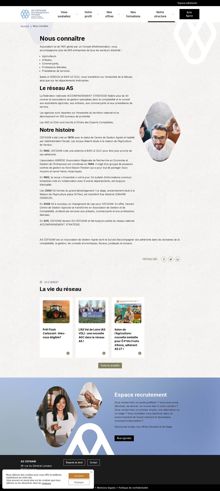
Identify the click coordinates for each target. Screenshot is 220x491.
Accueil (25, 26)
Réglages (79, 482)
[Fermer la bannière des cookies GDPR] (91, 472)
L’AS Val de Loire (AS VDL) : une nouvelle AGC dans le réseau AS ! (92, 335)
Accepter (79, 476)
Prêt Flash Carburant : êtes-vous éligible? (54, 333)
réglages (46, 483)
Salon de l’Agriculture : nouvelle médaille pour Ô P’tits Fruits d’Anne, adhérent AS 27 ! (127, 339)
